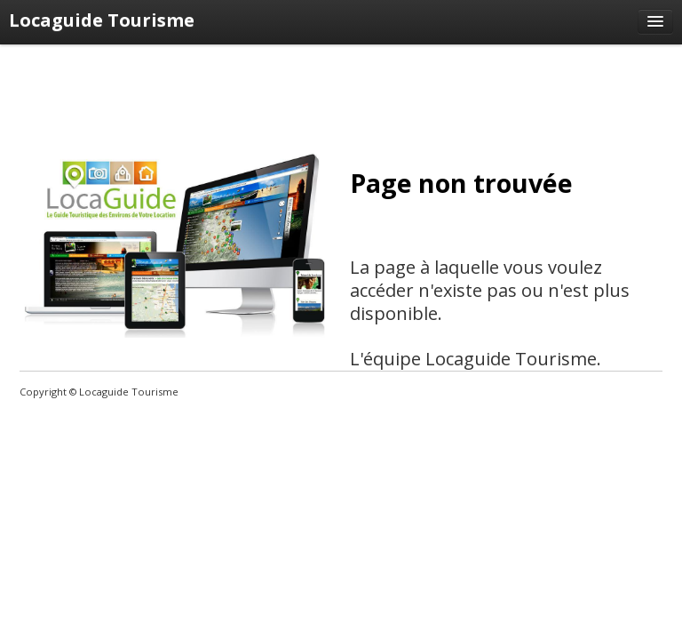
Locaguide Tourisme (101, 20)
